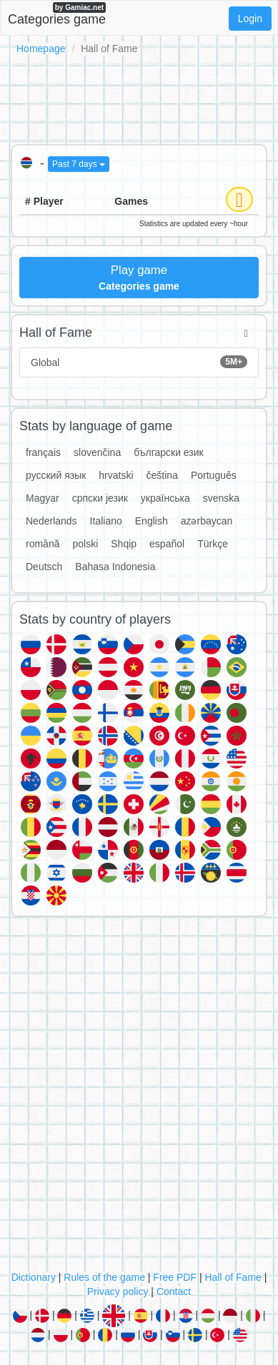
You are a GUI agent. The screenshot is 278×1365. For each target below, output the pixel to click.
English (151, 521)
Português (214, 475)
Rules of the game (104, 1277)
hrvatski (116, 475)
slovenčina (97, 452)
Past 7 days (78, 164)
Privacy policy (118, 1291)
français (43, 452)
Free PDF (175, 1277)
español (166, 543)
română (42, 543)
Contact (174, 1291)
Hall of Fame (232, 1277)
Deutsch (44, 566)
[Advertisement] (139, 97)
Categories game (57, 14)
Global (139, 361)
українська (165, 498)
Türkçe (212, 543)
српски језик (100, 498)
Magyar (42, 498)
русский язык (56, 475)
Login (250, 18)
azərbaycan (207, 521)
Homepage (41, 48)
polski (85, 543)
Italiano (106, 521)
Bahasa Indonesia (115, 566)
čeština (162, 475)
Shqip (123, 543)
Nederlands (51, 521)
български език (169, 452)
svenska (221, 498)
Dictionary (33, 1277)
